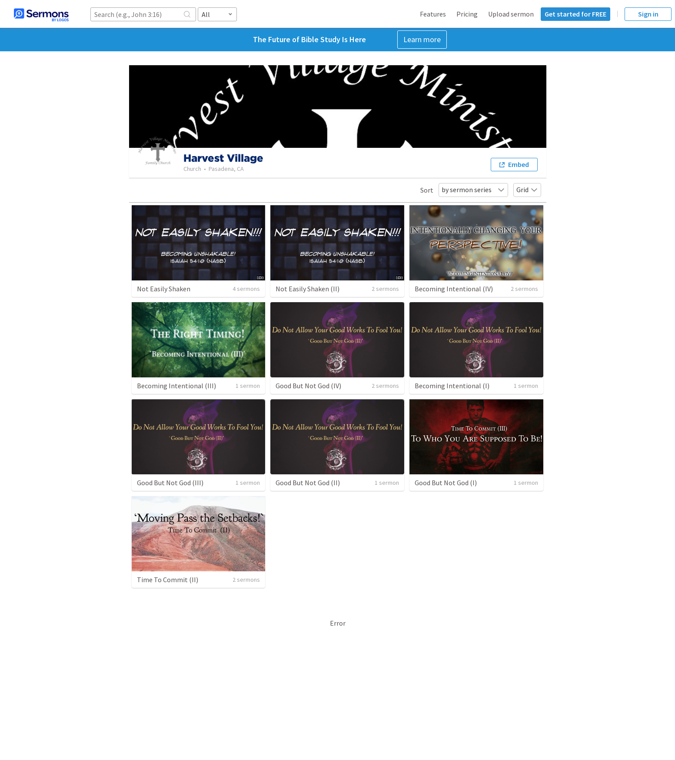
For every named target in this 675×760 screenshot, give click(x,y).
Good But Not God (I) (446, 482)
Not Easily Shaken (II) (307, 288)
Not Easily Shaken (163, 288)
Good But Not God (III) (170, 482)
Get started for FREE (575, 14)
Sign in (648, 14)
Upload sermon (511, 14)
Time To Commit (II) (167, 579)
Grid (527, 189)
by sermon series (473, 189)
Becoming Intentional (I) (452, 385)
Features (433, 14)
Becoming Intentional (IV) (454, 288)
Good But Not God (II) (308, 482)
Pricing (467, 14)
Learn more (422, 39)
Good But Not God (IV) (308, 385)
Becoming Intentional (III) (176, 385)
